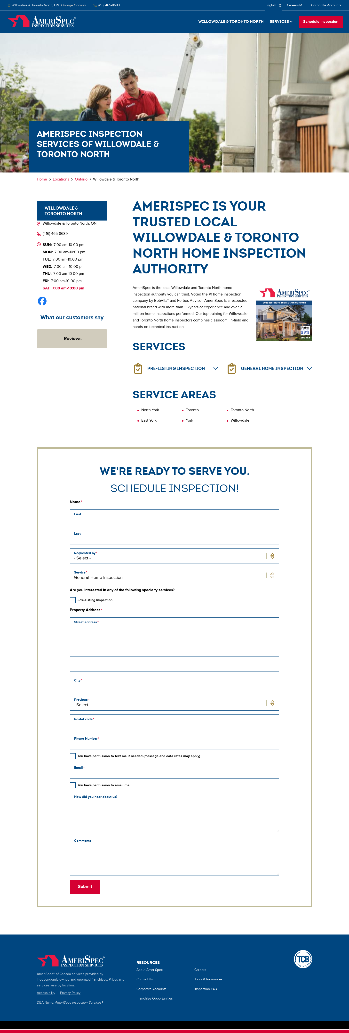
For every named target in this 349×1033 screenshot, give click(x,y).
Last (77, 534)
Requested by (84, 553)
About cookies (121, 1030)
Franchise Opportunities (154, 998)
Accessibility (46, 993)
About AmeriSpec (149, 970)
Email (78, 768)
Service (80, 572)
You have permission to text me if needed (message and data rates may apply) (139, 756)
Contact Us (144, 979)
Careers (294, 7)
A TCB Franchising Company (303, 953)
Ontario (81, 179)
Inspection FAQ (205, 989)
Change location (73, 5)
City (77, 680)
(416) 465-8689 (55, 233)
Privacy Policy (70, 993)
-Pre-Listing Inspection (95, 600)
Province (81, 700)
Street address (85, 622)
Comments (82, 841)
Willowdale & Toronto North (231, 21)
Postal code (83, 719)
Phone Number (85, 739)
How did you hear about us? (95, 797)
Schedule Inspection (320, 21)
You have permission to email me (103, 785)
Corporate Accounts (326, 5)
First (77, 514)
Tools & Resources (208, 979)
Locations (61, 179)
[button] (37, 353)
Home (42, 21)
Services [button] (279, 21)
